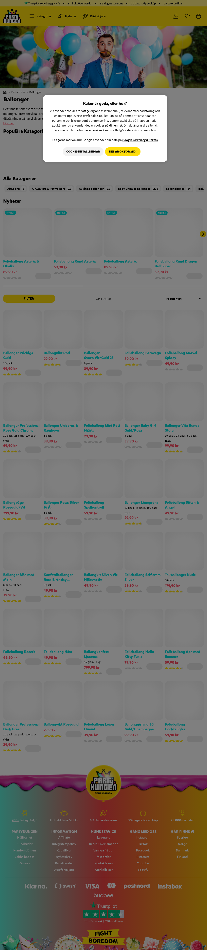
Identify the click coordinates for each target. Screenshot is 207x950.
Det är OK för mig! (122, 152)
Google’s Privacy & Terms (140, 140)
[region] (105, 128)
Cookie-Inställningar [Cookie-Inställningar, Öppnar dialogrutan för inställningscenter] (82, 152)
